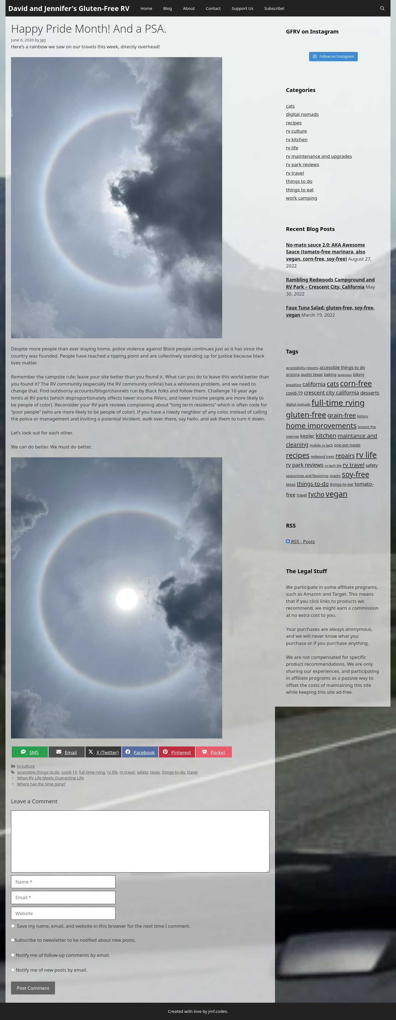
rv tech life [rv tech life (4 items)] (333, 465)
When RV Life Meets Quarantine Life (50, 778)
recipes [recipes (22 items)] (297, 455)
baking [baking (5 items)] (330, 374)
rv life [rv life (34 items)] (366, 454)
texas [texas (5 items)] (291, 484)
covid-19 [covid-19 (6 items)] (294, 393)
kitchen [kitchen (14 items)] (326, 435)
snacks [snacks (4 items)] (335, 475)
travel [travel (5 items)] (302, 495)
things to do (299, 181)
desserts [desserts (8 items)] (369, 392)
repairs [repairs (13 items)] (345, 455)
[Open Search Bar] (382, 8)
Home (146, 8)
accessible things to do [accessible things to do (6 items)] (342, 367)
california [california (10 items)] (314, 384)
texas (155, 772)
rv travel (127, 772)
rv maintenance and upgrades (319, 156)
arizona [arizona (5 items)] (292, 374)
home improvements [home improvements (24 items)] (321, 425)
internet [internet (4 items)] (292, 436)
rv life (112, 772)
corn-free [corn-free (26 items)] (356, 383)
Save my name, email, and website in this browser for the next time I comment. (103, 926)
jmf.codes (217, 1011)
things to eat (300, 189)
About (189, 8)
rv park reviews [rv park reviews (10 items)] (304, 465)
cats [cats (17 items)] (333, 383)
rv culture (26, 766)
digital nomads (302, 114)
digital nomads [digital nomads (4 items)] (298, 404)
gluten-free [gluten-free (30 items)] (306, 414)
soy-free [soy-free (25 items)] (355, 474)
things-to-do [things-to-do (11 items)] (313, 483)
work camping (301, 198)
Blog (167, 8)
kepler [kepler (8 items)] (307, 436)
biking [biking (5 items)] (358, 374)
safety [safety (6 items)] (372, 465)
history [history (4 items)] (362, 416)
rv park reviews (302, 164)
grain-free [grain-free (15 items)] (341, 415)
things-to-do (173, 772)
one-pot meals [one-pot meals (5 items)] (347, 445)
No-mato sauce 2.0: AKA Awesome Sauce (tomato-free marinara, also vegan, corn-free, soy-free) (325, 252)
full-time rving (92, 772)
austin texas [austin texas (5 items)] (312, 374)
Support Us (242, 8)
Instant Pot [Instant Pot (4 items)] (367, 427)
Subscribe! (274, 8)
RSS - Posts (300, 541)
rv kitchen (296, 139)
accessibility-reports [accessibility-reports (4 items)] (302, 368)
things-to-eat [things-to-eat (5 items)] (341, 484)
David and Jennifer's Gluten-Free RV (69, 8)
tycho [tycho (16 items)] (316, 494)
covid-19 (69, 772)
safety (142, 772)
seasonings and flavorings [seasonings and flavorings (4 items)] (307, 475)
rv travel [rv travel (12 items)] (353, 465)
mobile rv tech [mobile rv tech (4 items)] (321, 445)
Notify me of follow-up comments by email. (63, 955)
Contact (213, 8)
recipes (294, 122)
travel (192, 772)
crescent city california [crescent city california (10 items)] (331, 392)
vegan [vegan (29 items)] (337, 493)
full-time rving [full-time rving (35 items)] (338, 402)
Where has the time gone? (41, 784)
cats (290, 106)
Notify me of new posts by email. (51, 970)
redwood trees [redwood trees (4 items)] (322, 456)
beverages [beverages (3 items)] (345, 375)
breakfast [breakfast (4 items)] (293, 385)
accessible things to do (38, 772)
